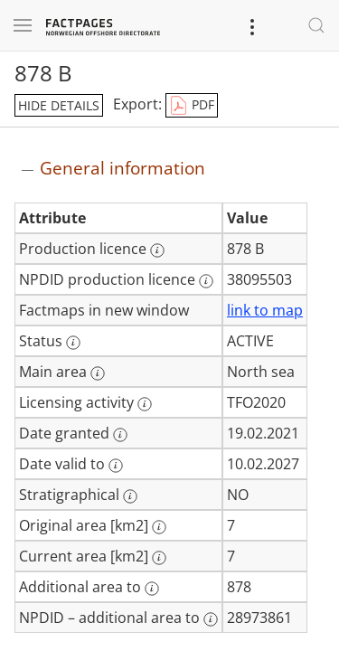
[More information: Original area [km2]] (159, 527)
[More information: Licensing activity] (144, 404)
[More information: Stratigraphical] (130, 496)
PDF (191, 106)
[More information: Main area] (97, 373)
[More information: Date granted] (120, 435)
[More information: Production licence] (157, 250)
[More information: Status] (73, 342)
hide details (58, 105)
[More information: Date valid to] (115, 465)
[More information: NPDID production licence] (206, 281)
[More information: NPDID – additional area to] (210, 619)
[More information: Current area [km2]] (159, 558)
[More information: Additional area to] (152, 588)
